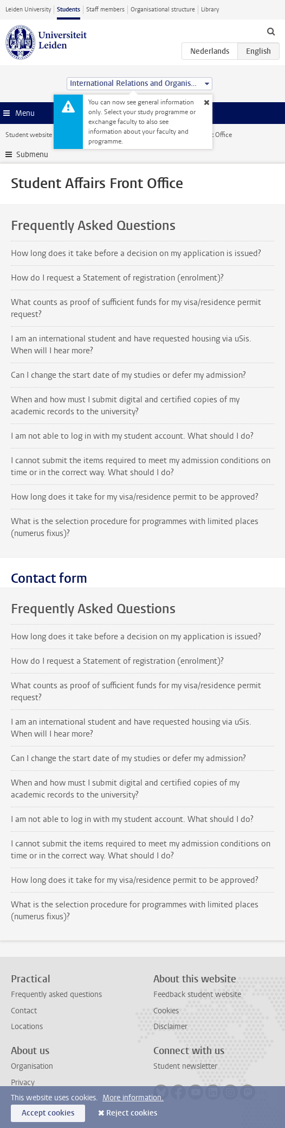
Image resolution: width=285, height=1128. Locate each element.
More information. (133, 1098)
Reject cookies (131, 1113)
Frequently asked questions (56, 994)
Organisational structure (163, 9)
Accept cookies (48, 1113)
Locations (27, 1026)
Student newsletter (185, 1066)
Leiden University (28, 9)
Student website (28, 134)
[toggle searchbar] (271, 31)
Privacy (23, 1082)
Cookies (166, 1011)
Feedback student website (197, 994)
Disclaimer (170, 1026)
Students (68, 9)
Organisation (32, 1066)
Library (210, 9)
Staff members (105, 9)
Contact (24, 1011)
